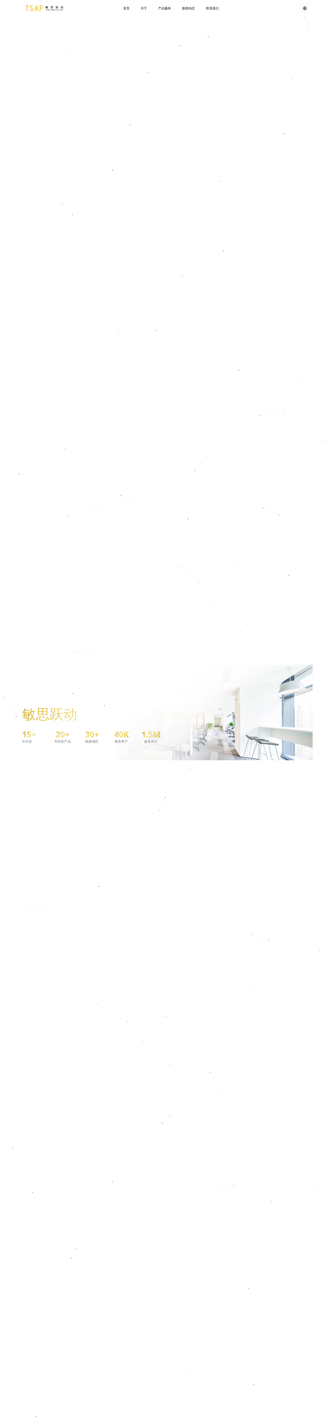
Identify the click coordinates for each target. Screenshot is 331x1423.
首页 (126, 8)
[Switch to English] (305, 8)
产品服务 (164, 8)
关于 (144, 8)
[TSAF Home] (44, 8)
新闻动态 (188, 8)
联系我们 (212, 8)
